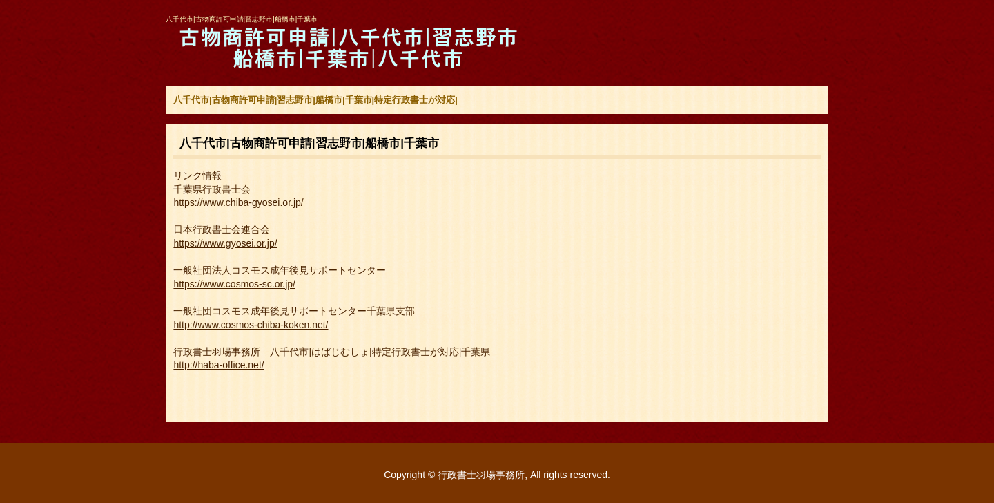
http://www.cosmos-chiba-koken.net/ (250, 324)
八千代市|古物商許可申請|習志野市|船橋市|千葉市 (344, 48)
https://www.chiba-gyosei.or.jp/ (238, 202)
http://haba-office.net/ (218, 364)
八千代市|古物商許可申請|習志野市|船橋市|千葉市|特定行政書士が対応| (315, 100)
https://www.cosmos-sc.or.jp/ (234, 284)
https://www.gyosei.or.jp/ (225, 243)
